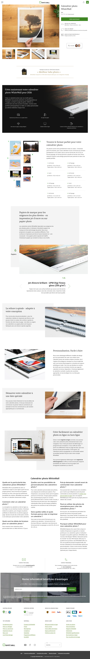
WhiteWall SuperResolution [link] (72, 633)
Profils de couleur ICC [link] (50, 633)
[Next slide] (69, 286)
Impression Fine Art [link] (7, 630)
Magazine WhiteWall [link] (71, 628)
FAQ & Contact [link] (48, 626)
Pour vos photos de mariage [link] (73, 637)
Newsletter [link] (26, 633)
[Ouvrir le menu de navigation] (2, 2)
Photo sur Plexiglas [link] (7, 626)
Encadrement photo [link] (8, 624)
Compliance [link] (27, 630)
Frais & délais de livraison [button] (51, 628)
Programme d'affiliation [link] (29, 635)
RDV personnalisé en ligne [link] (51, 624)
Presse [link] (25, 626)
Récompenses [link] (27, 628)
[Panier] (83, 2)
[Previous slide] (20, 286)
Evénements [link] (69, 630)
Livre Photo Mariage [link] (8, 635)
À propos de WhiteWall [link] (29, 624)
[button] (87, 2)
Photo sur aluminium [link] (8, 628)
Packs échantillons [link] (70, 626)
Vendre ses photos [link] (70, 624)
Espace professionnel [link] (50, 630)
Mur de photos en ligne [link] (72, 635)
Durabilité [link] (26, 637)
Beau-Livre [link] (5, 633)
